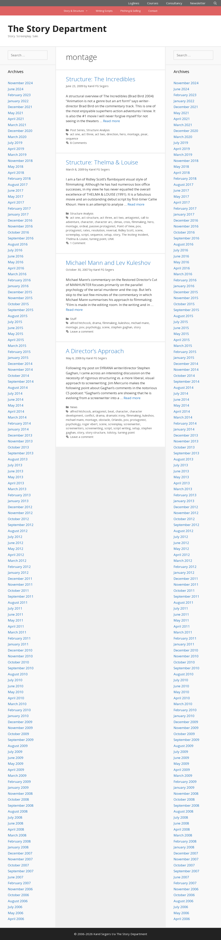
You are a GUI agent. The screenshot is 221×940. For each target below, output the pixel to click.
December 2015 (20, 292)
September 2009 (21, 739)
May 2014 (15, 405)
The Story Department (57, 28)
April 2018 (16, 172)
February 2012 (19, 566)
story (116, 234)
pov (138, 226)
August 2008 (18, 811)
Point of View (125, 226)
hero (123, 134)
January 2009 (18, 787)
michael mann (140, 323)
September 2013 (21, 453)
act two (100, 134)
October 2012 (18, 519)
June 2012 (15, 542)
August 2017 (18, 184)
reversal (111, 230)
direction (112, 134)
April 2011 (16, 626)
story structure (95, 432)
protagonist (74, 230)
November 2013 (20, 441)
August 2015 (18, 316)
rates (86, 230)
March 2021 (17, 125)
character (87, 222)
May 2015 (15, 333)
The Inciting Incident (135, 234)
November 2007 (20, 859)
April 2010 (16, 698)
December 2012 (20, 507)
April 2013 (16, 483)
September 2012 (21, 524)
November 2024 (20, 83)
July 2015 (15, 321)
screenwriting (94, 428)
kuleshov (124, 323)
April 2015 (16, 339)
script (85, 234)
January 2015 (18, 357)
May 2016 (15, 262)
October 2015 (18, 304)
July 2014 (15, 393)
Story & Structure (78, 10)
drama (96, 323)
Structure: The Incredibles (100, 79)
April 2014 (16, 411)
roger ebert (90, 424)
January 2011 (18, 644)
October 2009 (18, 734)
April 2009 (16, 769)
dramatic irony (115, 415)
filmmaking (139, 222)
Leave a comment (81, 331)
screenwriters (75, 428)
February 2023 (19, 95)
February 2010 (19, 710)
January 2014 (18, 429)
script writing (122, 428)
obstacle (104, 420)
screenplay (73, 234)
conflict (89, 415)
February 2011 (19, 638)
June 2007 (15, 877)
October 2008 (18, 799)
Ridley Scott (126, 230)
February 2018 (19, 178)
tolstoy (111, 432)
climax (118, 222)
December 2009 (20, 722)
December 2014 (20, 363)
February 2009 (19, 781)
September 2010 (21, 668)
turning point (97, 239)
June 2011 (15, 614)
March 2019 (17, 154)
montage (133, 134)
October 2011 (18, 590)
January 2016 (18, 286)
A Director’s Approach (95, 351)
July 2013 (15, 465)
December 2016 (20, 220)
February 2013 (19, 495)
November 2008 (20, 793)
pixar (144, 134)
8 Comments (78, 143)
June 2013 (15, 471)
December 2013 (20, 435)
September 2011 (21, 596)
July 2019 (15, 142)
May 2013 (15, 477)
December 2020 (20, 130)
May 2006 (15, 913)
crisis (127, 222)
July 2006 (15, 907)
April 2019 (16, 148)
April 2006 (16, 919)
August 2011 (18, 602)
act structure (90, 217)
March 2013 (17, 489)
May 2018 (15, 166)
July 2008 (15, 817)
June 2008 (15, 823)
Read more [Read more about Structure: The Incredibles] (111, 121)
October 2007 (18, 865)
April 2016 (16, 268)
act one (75, 134)
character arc (103, 222)
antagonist (132, 217)
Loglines (133, 3)
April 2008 (16, 829)
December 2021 (20, 107)
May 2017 (15, 196)
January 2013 (18, 501)
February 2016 (19, 280)
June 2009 (15, 757)
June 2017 (15, 190)
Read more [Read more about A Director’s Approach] (132, 398)
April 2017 (16, 202)
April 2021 (16, 118)
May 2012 (15, 548)
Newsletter (198, 3)
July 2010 (15, 680)
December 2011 (20, 578)
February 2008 (19, 841)
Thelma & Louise (77, 239)
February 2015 (19, 351)
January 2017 (18, 214)
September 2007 (21, 871)
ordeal (83, 226)
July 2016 (15, 250)
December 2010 (20, 650)
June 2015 (15, 328)
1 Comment (77, 243)
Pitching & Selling (130, 11)
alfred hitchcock (80, 323)
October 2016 (18, 232)
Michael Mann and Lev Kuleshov (108, 263)
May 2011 (15, 620)
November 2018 (20, 160)
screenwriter (132, 424)
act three (87, 134)
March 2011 (17, 632)
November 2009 (20, 727)
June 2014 (15, 399)
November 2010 (20, 656)
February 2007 (19, 883)
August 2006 (18, 901)
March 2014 (17, 417)
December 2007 (20, 853)
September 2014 (21, 381)
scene (139, 230)
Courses (152, 3)
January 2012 (18, 572)
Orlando (116, 420)
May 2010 (15, 692)
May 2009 (15, 763)
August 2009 (18, 745)
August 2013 (18, 459)
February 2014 (19, 423)
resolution (98, 230)
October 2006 (18, 895)
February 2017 (19, 208)
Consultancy (174, 3)
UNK (111, 239)
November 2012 (20, 513)
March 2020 (17, 136)
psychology (93, 327)
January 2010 (18, 716)
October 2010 (18, 662)
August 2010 (18, 674)
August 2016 (18, 244)
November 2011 (20, 584)
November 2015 (20, 298)
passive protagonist (102, 226)
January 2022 (18, 101)
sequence (72, 138)
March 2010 (17, 704)
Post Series (77, 130)
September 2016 (21, 238)
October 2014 (18, 375)
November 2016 (20, 226)
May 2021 (15, 113)
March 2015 (17, 345)
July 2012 (15, 536)
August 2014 (18, 387)
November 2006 (20, 889)
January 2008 (18, 847)
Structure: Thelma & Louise (102, 162)
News (73, 407)
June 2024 (15, 89)
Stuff (73, 319)
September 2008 (21, 805)
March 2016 (17, 274)
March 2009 (17, 775)
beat (111, 411)
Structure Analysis (98, 130)
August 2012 (18, 531)
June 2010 (15, 686)
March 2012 (17, 560)
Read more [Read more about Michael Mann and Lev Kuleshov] (74, 309)
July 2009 (15, 751)
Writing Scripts (104, 11)
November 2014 (20, 369)
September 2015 (21, 310)
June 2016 (15, 256)
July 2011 (15, 608)
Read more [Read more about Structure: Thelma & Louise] (136, 204)
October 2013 (18, 447)
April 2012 (16, 554)
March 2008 (17, 835)
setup (108, 234)
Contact (152, 11)
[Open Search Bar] (215, 3)
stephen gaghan (121, 327)
